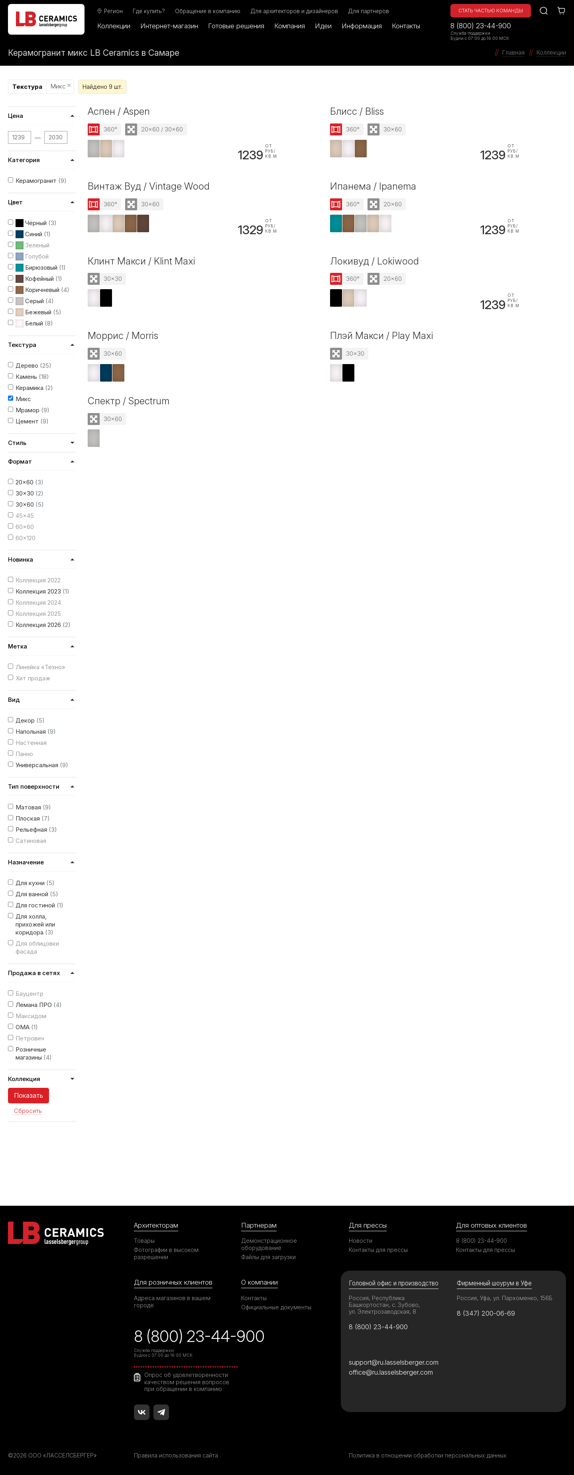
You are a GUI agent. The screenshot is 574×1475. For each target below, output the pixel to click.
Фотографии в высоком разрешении (166, 1253)
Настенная (31, 742)
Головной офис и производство (393, 1283)
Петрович (30, 1038)
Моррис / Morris (123, 336)
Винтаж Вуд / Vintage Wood (149, 186)
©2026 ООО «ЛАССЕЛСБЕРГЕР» (53, 1455)
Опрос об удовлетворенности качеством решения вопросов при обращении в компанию (186, 1381)
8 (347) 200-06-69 (486, 1313)
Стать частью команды (490, 11)
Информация (362, 26)
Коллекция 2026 (43, 625)
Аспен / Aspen (119, 111)
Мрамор (32, 410)
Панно (24, 754)
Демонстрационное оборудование (269, 1244)
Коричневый (42, 290)
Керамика (34, 388)
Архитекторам (156, 1225)
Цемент (32, 421)
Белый (34, 323)
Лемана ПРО (39, 1005)
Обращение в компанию (208, 11)
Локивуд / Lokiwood (374, 261)
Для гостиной (39, 905)
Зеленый (32, 245)
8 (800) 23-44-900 (480, 26)
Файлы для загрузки (268, 1257)
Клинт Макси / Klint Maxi (141, 261)
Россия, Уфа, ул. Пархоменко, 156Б (504, 1298)
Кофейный (39, 279)
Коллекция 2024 (38, 602)
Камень (32, 376)
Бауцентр (29, 993)
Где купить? (149, 11)
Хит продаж (33, 678)
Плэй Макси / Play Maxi (381, 336)
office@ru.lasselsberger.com (391, 1372)
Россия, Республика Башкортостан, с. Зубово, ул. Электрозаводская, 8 (384, 1305)
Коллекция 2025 (38, 613)
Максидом (31, 1016)
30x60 (30, 504)
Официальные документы (276, 1307)
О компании (259, 1282)
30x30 (29, 493)
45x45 (25, 515)
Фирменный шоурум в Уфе (494, 1283)
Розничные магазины (34, 1053)
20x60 (29, 482)
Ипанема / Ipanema (373, 186)
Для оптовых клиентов (491, 1225)
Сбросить (28, 1111)
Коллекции (114, 26)
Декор (30, 720)
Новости (360, 1240)
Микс (61, 86)
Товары (144, 1240)
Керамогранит (41, 180)
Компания (290, 26)
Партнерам (258, 1225)
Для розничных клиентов (173, 1282)
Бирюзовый (41, 268)
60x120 (25, 538)
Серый (35, 301)
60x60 (25, 527)
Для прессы (368, 1225)
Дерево (33, 365)
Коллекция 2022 (38, 580)
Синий (33, 234)
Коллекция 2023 (42, 591)
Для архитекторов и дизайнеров (294, 11)
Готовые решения (236, 26)
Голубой (32, 257)
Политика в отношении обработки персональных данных (428, 1455)
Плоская (33, 818)
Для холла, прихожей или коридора (35, 924)
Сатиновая (31, 840)
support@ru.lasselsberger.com (393, 1362)
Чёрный (36, 223)
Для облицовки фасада (37, 947)
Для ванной (37, 894)
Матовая (33, 807)
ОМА (27, 1027)
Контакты (406, 26)
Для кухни (35, 883)
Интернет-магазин (170, 26)
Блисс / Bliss (357, 111)
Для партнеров (368, 11)
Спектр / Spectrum (128, 401)
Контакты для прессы (378, 1249)
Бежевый (38, 312)
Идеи (323, 26)
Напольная (36, 731)
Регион (110, 11)
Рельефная (36, 829)
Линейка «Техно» (40, 667)
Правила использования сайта (176, 1455)
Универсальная (42, 765)
